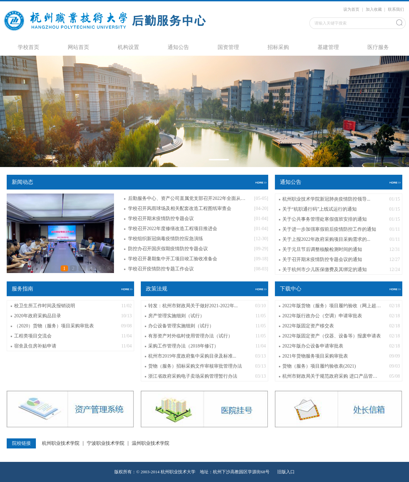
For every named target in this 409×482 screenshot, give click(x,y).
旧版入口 (286, 471)
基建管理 (328, 47)
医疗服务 (378, 47)
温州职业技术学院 (150, 443)
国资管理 (228, 47)
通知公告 (178, 47)
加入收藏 (374, 9)
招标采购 (278, 47)
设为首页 (351, 9)
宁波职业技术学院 (105, 443)
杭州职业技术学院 (60, 443)
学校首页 (28, 47)
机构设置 (128, 47)
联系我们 (396, 9)
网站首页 (78, 47)
